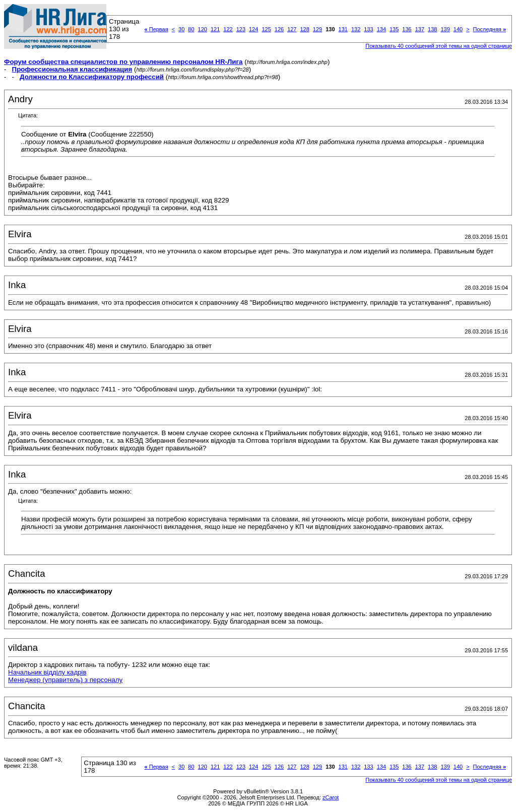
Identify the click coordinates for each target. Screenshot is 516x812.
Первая (156, 29)
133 (368, 29)
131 (343, 29)
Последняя (489, 29)
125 (266, 29)
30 (181, 29)
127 (291, 29)
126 (279, 29)
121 (215, 29)
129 (317, 29)
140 (458, 29)
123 (240, 29)
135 (394, 29)
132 (355, 29)
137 (419, 29)
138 (432, 29)
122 (227, 29)
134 (381, 29)
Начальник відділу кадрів (47, 672)
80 (191, 29)
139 (444, 29)
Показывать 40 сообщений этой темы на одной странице (438, 46)
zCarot (330, 797)
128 (304, 29)
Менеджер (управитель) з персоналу (65, 680)
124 (253, 29)
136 (406, 29)
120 (202, 29)
